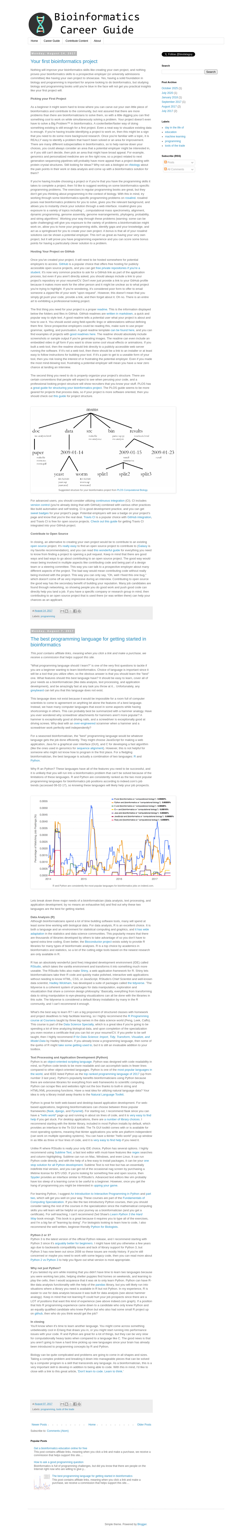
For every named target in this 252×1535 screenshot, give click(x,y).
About (97, 40)
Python (35, 760)
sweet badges (40, 513)
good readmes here (82, 334)
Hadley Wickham (60, 983)
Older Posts (144, 1424)
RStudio (36, 966)
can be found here (122, 330)
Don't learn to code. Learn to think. (100, 1371)
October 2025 (170, 88)
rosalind (130, 198)
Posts (169, 162)
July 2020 (167, 93)
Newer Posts (39, 1424)
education (171, 132)
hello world (48, 1115)
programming (48, 616)
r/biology (134, 164)
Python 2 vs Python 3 (44, 1260)
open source (39, 546)
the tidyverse (136, 983)
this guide (60, 396)
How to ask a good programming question (58, 1462)
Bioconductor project (98, 941)
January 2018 (170, 97)
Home (34, 40)
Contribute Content (77, 40)
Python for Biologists (104, 1226)
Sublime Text (63, 1152)
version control (40, 505)
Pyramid (76, 1111)
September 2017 (172, 101)
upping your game (106, 1185)
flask (51, 1111)
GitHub (63, 264)
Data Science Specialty (79, 1024)
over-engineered (84, 723)
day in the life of (174, 127)
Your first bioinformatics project (64, 61)
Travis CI (89, 517)
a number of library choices (122, 1119)
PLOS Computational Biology (132, 490)
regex (136, 1152)
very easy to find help (107, 1140)
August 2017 (169, 106)
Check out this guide (104, 521)
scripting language (80, 1061)
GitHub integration (139, 517)
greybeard (37, 690)
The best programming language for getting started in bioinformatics (92, 1476)
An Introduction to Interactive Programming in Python (104, 1193)
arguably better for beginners (74, 1243)
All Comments (174, 169)
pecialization (56, 1202)
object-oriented (57, 1061)
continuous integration (110, 500)
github (39, 1313)
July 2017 (167, 111)
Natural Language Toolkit (107, 1094)
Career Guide (52, 40)
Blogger (142, 1524)
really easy (69, 546)
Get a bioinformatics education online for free (60, 1448)
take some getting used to (75, 1045)
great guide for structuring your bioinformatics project (67, 387)
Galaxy (142, 546)
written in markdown (120, 313)
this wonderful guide (107, 550)
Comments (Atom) (57, 1430)
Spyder (35, 1177)
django (59, 1111)
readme (102, 309)
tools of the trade (65, 1409)
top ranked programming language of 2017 (111, 1074)
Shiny (84, 970)
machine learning (175, 136)
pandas (100, 1284)
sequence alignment (90, 748)
